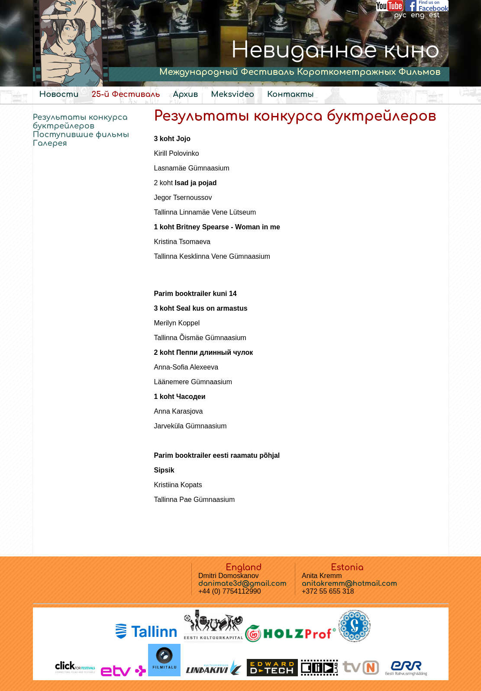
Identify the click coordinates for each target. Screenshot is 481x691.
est (434, 15)
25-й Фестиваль (125, 94)
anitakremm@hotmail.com (349, 584)
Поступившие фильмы (81, 134)
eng (418, 15)
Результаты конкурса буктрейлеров (80, 121)
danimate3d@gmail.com (242, 584)
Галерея (50, 143)
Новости (59, 94)
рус (400, 15)
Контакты (290, 94)
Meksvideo (232, 94)
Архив (185, 94)
